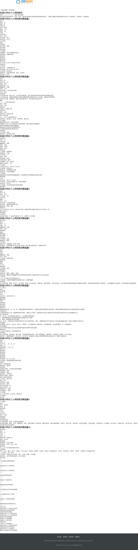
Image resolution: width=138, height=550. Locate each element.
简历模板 (18, 6)
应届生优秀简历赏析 (6, 475)
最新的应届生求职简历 (6, 484)
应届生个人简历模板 (6, 518)
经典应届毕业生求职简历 (7, 510)
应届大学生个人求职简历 (7, 528)
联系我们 (65, 537)
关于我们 (59, 537)
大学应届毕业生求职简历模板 (8, 489)
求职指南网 (4, 10)
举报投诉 (77, 537)
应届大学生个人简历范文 (7, 470)
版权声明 (71, 537)
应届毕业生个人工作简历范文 (8, 513)
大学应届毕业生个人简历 (7, 494)
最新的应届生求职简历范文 (8, 503)
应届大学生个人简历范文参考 (8, 508)
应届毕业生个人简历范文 (7, 465)
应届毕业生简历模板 (6, 512)
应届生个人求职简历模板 (7, 499)
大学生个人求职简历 (6, 523)
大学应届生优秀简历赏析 (7, 461)
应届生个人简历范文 (6, 480)
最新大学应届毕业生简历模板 (8, 530)
